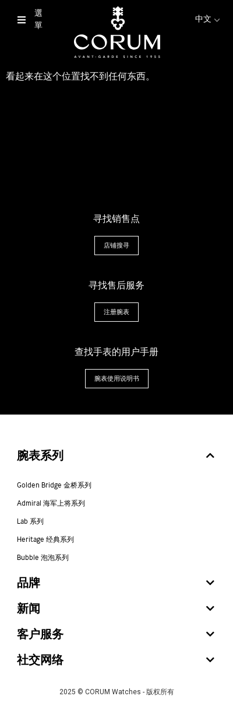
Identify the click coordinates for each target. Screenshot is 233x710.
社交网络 (40, 661)
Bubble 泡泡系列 (43, 558)
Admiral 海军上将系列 (51, 503)
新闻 (28, 609)
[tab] (116, 456)
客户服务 (40, 635)
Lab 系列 (30, 521)
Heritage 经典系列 (45, 540)
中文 (208, 19)
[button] (116, 245)
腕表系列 (40, 456)
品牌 (28, 583)
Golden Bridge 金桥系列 (54, 485)
